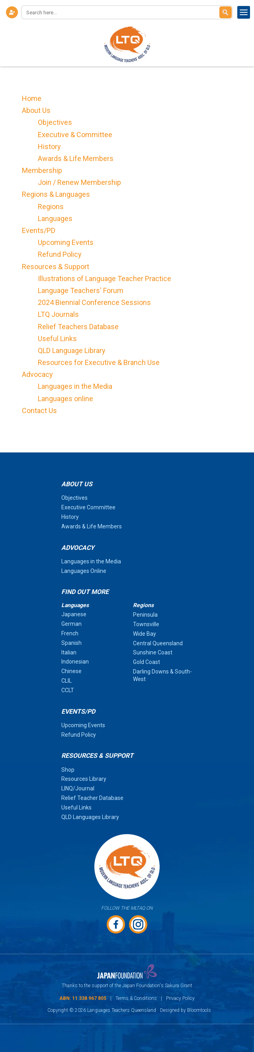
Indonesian (75, 661)
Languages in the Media (75, 386)
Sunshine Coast (152, 652)
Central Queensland (158, 643)
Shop (67, 770)
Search (225, 12)
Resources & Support (55, 266)
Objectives (55, 122)
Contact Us (39, 410)
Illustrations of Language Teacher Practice (104, 278)
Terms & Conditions (136, 998)
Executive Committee (88, 507)
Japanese (73, 614)
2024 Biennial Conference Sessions (94, 302)
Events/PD (38, 230)
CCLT (67, 690)
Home (31, 98)
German (71, 624)
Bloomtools (199, 1010)
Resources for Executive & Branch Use (99, 362)
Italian (68, 652)
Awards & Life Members (75, 158)
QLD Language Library (72, 350)
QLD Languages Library (90, 817)
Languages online (65, 398)
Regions (51, 206)
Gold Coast (146, 662)
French (69, 633)
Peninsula (145, 614)
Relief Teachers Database (78, 326)
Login (12, 12)
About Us (36, 110)
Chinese (71, 671)
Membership (42, 170)
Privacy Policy (180, 998)
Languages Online (83, 571)
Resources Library (83, 779)
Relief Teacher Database (92, 798)
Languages (55, 218)
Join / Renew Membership (79, 182)
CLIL (66, 680)
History (49, 146)
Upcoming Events (66, 242)
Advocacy (37, 374)
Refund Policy (60, 254)
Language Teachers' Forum (80, 290)
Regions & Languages (56, 194)
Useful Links (57, 338)
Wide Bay (144, 634)
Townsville (146, 624)
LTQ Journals (58, 314)
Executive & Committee (75, 134)
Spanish (71, 643)
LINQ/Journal (77, 788)
